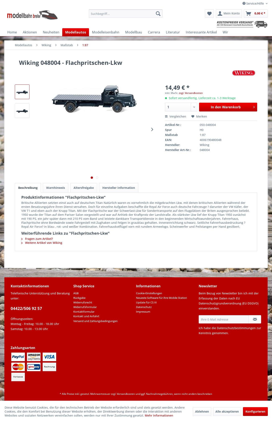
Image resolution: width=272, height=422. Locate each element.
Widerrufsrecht (82, 302)
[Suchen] (158, 13)
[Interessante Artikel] (201, 32)
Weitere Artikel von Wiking (41, 243)
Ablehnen (202, 411)
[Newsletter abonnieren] (255, 319)
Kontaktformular (83, 311)
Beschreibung (28, 188)
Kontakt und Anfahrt (86, 316)
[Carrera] (154, 32)
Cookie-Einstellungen (149, 293)
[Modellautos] (75, 32)
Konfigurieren (255, 411)
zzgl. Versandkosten (191, 93)
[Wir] (225, 32)
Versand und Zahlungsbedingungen (95, 321)
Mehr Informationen (159, 415)
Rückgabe (79, 298)
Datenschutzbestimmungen (236, 328)
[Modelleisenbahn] (105, 32)
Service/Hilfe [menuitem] (254, 3)
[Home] (12, 32)
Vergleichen (175, 116)
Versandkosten (126, 394)
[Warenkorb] (256, 13)
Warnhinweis (55, 188)
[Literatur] (173, 32)
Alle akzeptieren (227, 411)
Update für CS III (146, 302)
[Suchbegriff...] (126, 13)
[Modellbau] (133, 32)
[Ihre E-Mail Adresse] (224, 319)
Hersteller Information (118, 188)
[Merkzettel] (209, 13)
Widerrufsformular (85, 307)
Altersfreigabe (84, 188)
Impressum (143, 311)
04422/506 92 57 (26, 308)
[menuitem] (126, 13)
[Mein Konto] (229, 13)
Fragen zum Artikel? (37, 239)
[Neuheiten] (51, 32)
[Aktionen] (30, 32)
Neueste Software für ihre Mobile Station (161, 298)
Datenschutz (144, 307)
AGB (76, 293)
